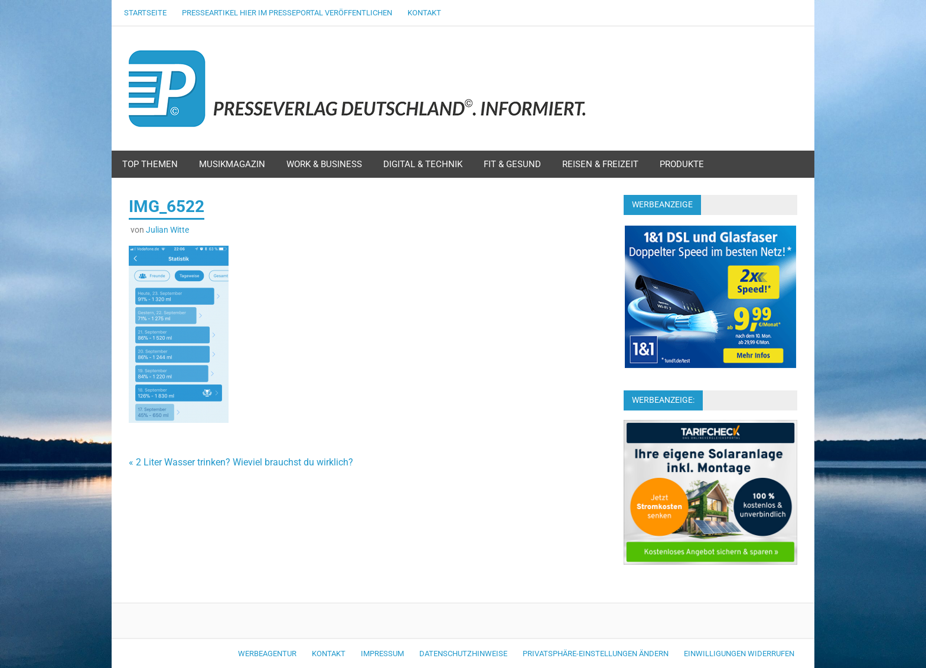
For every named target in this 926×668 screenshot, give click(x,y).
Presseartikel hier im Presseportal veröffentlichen (287, 12)
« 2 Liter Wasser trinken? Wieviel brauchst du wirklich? (241, 462)
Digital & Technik (422, 164)
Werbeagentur (267, 653)
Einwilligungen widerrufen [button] (739, 653)
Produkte (682, 164)
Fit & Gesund (512, 164)
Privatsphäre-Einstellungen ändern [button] (596, 653)
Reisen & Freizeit (600, 164)
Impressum (382, 653)
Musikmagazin (232, 164)
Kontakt (424, 12)
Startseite (145, 12)
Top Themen (150, 164)
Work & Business (324, 164)
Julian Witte (167, 229)
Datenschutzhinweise (463, 653)
